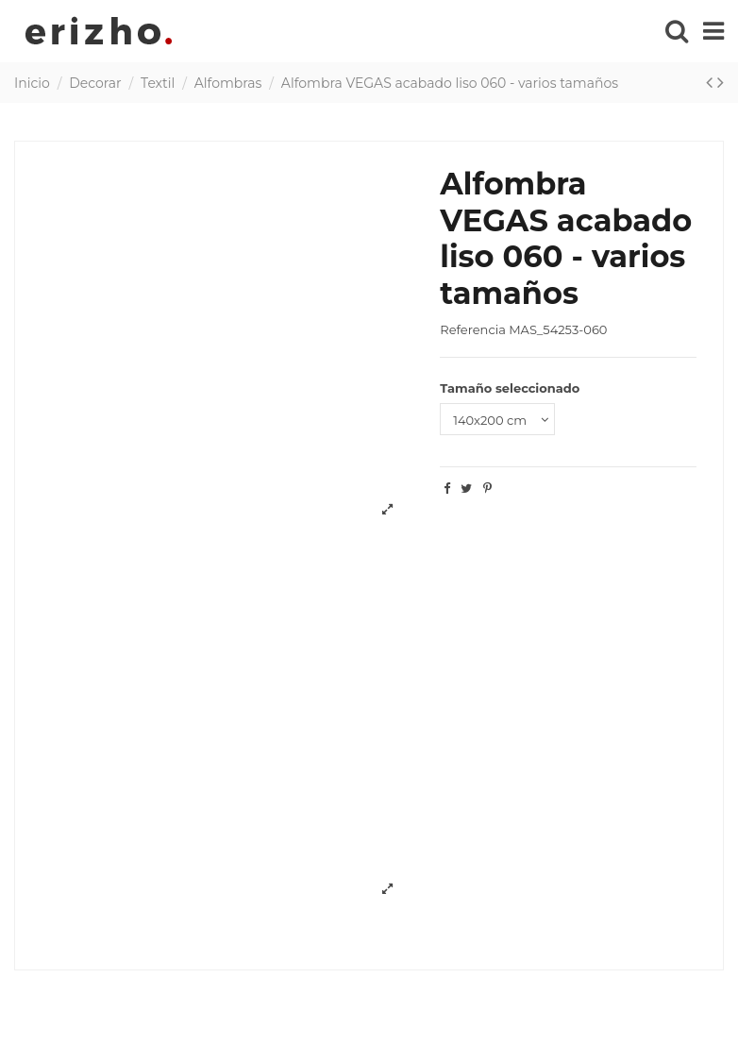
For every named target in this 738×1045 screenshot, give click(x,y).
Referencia (472, 329)
